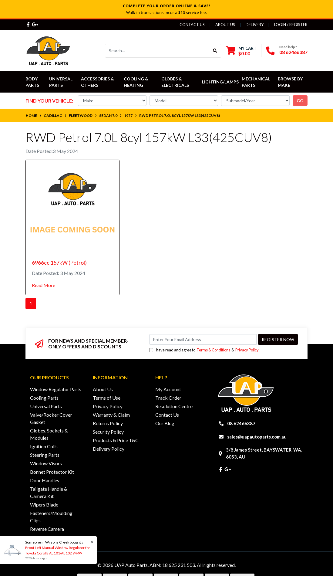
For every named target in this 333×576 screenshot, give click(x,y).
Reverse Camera (47, 529)
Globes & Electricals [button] (175, 82)
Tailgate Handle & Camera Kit (48, 492)
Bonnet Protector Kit (52, 472)
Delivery (255, 24)
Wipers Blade (44, 504)
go (300, 100)
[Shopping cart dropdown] (241, 50)
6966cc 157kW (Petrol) (59, 262)
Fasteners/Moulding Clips (51, 516)
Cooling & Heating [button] (136, 82)
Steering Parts (44, 455)
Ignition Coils (44, 446)
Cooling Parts (44, 398)
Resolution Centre (174, 406)
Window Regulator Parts (55, 389)
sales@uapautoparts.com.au (257, 436)
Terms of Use (106, 398)
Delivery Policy (108, 449)
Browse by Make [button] (291, 82)
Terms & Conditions (213, 349)
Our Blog (164, 423)
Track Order (168, 398)
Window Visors (46, 463)
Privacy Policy (247, 349)
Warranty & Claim (111, 415)
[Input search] (157, 51)
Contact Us (192, 24)
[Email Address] (203, 339)
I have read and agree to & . (204, 350)
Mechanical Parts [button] (256, 82)
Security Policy (108, 432)
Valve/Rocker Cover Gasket (51, 418)
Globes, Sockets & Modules (49, 434)
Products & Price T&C (116, 440)
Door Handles (44, 480)
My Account (168, 389)
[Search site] (215, 51)
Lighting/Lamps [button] (220, 81)
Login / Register (291, 24)
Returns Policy (108, 423)
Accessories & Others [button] (98, 82)
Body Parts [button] (32, 82)
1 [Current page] (30, 303)
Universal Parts (61, 82)
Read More (43, 285)
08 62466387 (293, 52)
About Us (225, 24)
